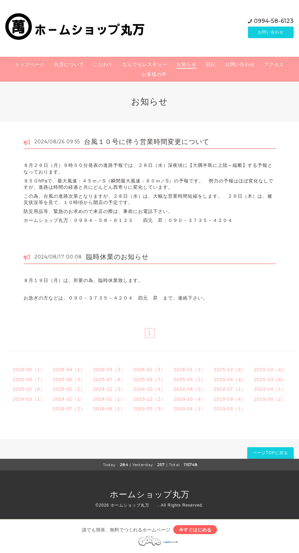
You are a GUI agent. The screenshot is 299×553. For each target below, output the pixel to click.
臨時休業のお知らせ (117, 256)
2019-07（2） (69, 408)
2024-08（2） (190, 389)
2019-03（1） (230, 408)
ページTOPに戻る (270, 452)
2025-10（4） (270, 369)
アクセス (274, 64)
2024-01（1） (109, 399)
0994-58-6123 (274, 20)
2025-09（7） (29, 379)
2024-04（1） (270, 389)
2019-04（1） (190, 408)
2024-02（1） (69, 399)
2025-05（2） (190, 379)
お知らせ (186, 64)
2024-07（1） (230, 389)
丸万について (69, 64)
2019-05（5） (149, 408)
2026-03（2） (109, 369)
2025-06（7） (149, 379)
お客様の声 (154, 74)
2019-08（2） (270, 399)
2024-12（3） (109, 389)
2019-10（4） (190, 399)
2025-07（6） (109, 379)
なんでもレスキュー (144, 64)
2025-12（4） (230, 369)
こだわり (103, 64)
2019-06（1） (109, 408)
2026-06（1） (29, 369)
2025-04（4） (230, 379)
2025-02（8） (29, 389)
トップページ (30, 64)
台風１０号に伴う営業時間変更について (146, 141)
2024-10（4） (149, 389)
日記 (211, 64)
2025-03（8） (270, 379)
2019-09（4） (230, 399)
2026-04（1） (69, 369)
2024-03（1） (29, 399)
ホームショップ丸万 (158, 494)
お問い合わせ (271, 32)
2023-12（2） (149, 399)
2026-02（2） (149, 369)
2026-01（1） (190, 369)
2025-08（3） (69, 379)
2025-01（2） (69, 389)
